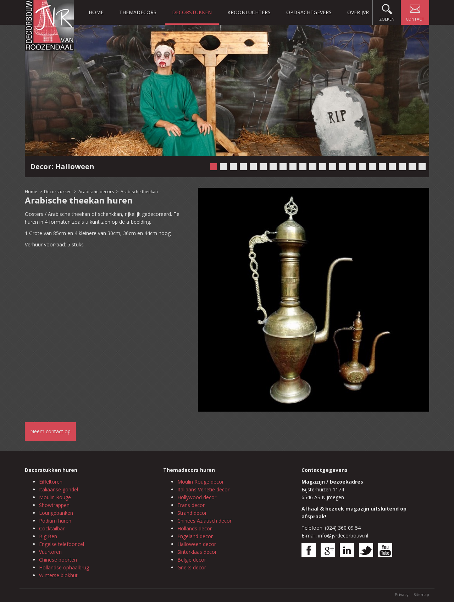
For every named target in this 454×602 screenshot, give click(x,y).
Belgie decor (191, 559)
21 (412, 166)
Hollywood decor (196, 497)
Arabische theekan (139, 192)
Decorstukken (192, 12)
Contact (415, 11)
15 (352, 166)
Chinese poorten (58, 559)
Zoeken (386, 11)
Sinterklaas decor (197, 551)
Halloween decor (196, 544)
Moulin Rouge (55, 497)
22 (422, 166)
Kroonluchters (249, 12)
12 (322, 166)
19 (392, 166)
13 (332, 166)
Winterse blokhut (58, 575)
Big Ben (48, 536)
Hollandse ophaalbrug (64, 567)
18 (382, 166)
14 (342, 166)
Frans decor (191, 505)
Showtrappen (54, 505)
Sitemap (421, 594)
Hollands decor (194, 528)
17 (372, 166)
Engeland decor (195, 536)
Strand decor (192, 512)
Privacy (402, 594)
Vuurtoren (50, 551)
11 (312, 166)
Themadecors (137, 12)
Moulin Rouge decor (200, 481)
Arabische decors (96, 192)
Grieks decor (191, 567)
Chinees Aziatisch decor (204, 520)
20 (402, 166)
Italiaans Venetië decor (203, 489)
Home (96, 12)
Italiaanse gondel (58, 489)
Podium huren (55, 520)
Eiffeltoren (50, 481)
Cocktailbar (52, 528)
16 (362, 166)
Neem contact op (50, 431)
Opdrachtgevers (309, 12)
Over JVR (358, 12)
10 (302, 166)
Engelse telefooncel (61, 544)
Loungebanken (56, 512)
